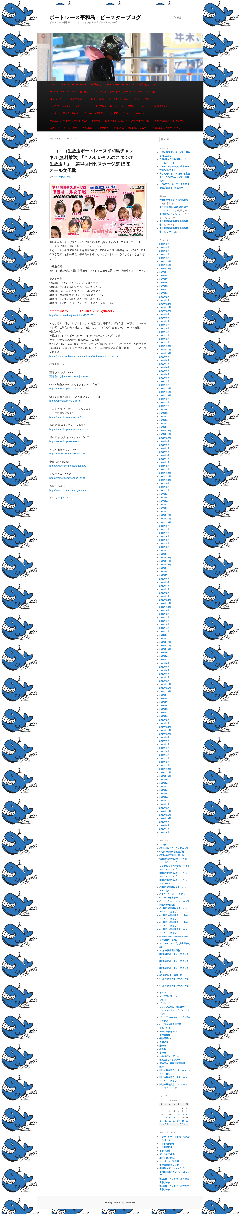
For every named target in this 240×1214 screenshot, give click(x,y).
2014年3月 (164, 758)
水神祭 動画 (70, 128)
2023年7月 (164, 364)
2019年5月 (164, 540)
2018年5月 (164, 582)
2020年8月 (164, 487)
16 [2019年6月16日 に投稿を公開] (187, 1114)
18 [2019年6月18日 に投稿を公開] (166, 1117)
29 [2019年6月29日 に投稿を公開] (183, 1121)
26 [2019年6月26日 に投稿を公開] (170, 1121)
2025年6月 (164, 282)
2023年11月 (165, 349)
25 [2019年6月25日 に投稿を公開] (166, 1121)
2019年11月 (165, 518)
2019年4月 (164, 543)
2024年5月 (164, 328)
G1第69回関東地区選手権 (171, 855)
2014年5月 (164, 751)
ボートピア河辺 (167, 1158)
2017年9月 (164, 610)
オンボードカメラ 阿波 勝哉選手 (68, 99)
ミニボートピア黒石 (169, 1161)
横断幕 (162, 1049)
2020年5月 (164, 497)
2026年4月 (164, 247)
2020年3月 (164, 504)
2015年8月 (164, 698)
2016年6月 (164, 663)
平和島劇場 (165, 1147)
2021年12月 (165, 430)
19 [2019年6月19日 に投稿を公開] (170, 1117)
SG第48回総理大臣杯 (169, 950)
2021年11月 (165, 434)
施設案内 (54, 128)
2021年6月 (164, 452)
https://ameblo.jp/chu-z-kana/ (65, 388)
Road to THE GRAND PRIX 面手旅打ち (81, 84)
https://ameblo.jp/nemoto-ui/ (64, 441)
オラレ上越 (164, 1150)
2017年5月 (164, 624)
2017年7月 (164, 617)
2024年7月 (164, 321)
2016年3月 (164, 674)
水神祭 (162, 1052)
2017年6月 (164, 621)
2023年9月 (164, 357)
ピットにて (164, 1003)
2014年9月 (164, 737)
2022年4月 (164, 416)
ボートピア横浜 (167, 1154)
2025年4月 (164, 289)
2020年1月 (164, 511)
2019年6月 (164, 536)
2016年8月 (164, 656)
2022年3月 (164, 420)
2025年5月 (164, 286)
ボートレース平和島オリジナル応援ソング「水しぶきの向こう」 (115, 113)
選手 (161, 1067)
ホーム (53, 84)
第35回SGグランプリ (169, 1060)
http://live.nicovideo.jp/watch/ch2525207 (71, 315)
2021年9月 (164, 441)
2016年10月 (165, 649)
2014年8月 (164, 741)
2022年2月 (164, 423)
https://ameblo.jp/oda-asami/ (65, 417)
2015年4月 (164, 712)
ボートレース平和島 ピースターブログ (95, 17)
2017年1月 (164, 638)
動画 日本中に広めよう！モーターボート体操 (127, 120)
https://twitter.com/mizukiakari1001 (68, 453)
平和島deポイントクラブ (171, 1168)
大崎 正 (171, 231)
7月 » (182, 1124)
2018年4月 (164, 586)
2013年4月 (164, 797)
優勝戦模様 (164, 1035)
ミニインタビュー (168, 1028)
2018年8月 (164, 571)
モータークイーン (168, 1031)
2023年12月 (165, 346)
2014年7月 (164, 744)
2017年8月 (164, 614)
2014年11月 (165, 730)
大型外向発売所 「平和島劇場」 (169, 120)
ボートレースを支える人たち (156, 106)
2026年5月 (164, 244)
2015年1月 (164, 723)
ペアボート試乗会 (142, 99)
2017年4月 (164, 628)
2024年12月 (165, 304)
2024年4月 (164, 332)
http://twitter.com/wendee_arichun (68, 490)
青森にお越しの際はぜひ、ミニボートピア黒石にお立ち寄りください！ (148, 128)
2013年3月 (164, 800)
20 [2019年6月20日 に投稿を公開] (174, 1117)
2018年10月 (165, 564)
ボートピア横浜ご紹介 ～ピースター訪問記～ (114, 106)
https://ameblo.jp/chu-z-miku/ (65, 400)
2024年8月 (164, 318)
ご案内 (162, 1000)
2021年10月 (165, 438)
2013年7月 (164, 786)
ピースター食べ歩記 (118, 99)
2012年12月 (165, 811)
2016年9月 (164, 652)
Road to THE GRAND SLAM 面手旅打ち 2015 (131, 84)
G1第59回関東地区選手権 (171, 851)
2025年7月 (164, 279)
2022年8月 (164, 402)
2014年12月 (165, 727)
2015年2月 (164, 720)
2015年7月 (164, 702)
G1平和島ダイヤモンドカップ (173, 848)
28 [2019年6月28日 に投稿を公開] (178, 1121)
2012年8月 (164, 825)
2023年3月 (164, 378)
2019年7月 (164, 533)
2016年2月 (164, 677)
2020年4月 (164, 501)
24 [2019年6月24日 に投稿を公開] (161, 1121)
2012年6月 (164, 832)
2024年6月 (164, 325)
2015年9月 (164, 695)
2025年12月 (165, 261)
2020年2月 (164, 508)
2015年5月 (164, 709)
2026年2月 (164, 254)
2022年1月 (164, 427)
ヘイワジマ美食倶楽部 (170, 1024)
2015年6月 (164, 705)
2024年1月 (164, 342)
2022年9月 (164, 399)
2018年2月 (164, 593)
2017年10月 (165, 607)
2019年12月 (165, 515)
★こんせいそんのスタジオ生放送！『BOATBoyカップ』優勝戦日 (174, 177)
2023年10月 (165, 353)
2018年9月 (164, 568)
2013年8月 (164, 783)
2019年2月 (164, 550)
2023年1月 (164, 385)
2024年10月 (165, 311)
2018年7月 (164, 575)
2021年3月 (164, 462)
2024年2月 (164, 339)
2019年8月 (164, 529)
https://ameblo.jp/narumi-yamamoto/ (69, 429)
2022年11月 (165, 392)
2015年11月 (165, 688)
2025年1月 (164, 300)
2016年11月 (165, 645)
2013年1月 (164, 808)
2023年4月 (164, 374)
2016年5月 (164, 667)
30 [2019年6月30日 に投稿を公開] (187, 1121)
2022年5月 (164, 413)
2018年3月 (164, 589)
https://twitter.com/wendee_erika (67, 477)
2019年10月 (165, 522)
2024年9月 (164, 314)
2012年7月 (164, 829)
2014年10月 (165, 734)
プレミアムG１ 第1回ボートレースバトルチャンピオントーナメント (174, 1010)
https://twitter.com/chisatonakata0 (67, 465)
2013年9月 (164, 779)
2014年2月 (164, 762)
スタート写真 (97, 99)
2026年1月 (164, 258)
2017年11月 (165, 603)
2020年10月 (165, 480)
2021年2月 (164, 466)
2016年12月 (165, 642)
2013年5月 (164, 793)
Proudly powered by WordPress (120, 1202)
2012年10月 (165, 818)
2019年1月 (164, 554)
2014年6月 (164, 748)
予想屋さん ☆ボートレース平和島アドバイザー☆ (75, 120)
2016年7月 (164, 659)
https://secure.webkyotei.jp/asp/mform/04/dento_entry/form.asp (84, 356)
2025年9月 (164, 272)
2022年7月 (164, 406)
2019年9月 (164, 526)
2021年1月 (164, 469)
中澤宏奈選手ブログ (169, 1165)
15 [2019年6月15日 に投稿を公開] (183, 1114)
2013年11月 (165, 772)
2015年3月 (164, 716)
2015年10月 (165, 691)
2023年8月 (164, 360)
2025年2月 (164, 297)
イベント (64, 498)
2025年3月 (164, 293)
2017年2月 (164, 635)
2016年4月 (164, 670)
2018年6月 (164, 579)
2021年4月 (164, 459)
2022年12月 (165, 388)
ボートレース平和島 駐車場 (64, 113)
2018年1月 (164, 596)
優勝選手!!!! (165, 1038)
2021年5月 (164, 455)
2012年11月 (165, 815)
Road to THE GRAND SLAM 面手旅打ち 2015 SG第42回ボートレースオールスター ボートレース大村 (102, 91)
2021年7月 (164, 448)
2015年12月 (165, 684)
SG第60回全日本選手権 (170, 975)
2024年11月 (165, 307)
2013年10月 (165, 776)
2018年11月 (165, 561)
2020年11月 (165, 476)
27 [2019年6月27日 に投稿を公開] (174, 1121)
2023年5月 (164, 371)
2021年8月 (164, 445)
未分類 (162, 1045)
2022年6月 (164, 409)
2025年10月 (165, 268)
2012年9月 (164, 822)
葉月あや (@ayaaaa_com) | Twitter (68, 376)
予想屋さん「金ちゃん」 (171, 214)
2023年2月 (164, 381)
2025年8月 (164, 275)
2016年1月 (164, 681)
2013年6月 (164, 790)
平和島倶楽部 (167, 1143)
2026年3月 (164, 251)
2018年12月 (165, 557)
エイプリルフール (168, 996)
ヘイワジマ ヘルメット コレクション (68, 106)
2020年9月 (164, 483)
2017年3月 (164, 631)
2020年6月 (164, 494)
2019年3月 (164, 547)
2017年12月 (165, 600)
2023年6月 (164, 367)
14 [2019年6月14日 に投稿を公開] (178, 1114)
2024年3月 (164, 335)
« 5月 (165, 1124)
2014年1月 (164, 765)
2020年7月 (164, 490)
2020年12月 (165, 473)
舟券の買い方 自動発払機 (95, 128)
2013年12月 (165, 769)
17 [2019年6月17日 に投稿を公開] (161, 1117)
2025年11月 (165, 265)
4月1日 (162, 844)
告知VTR (163, 1042)
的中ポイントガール (169, 1056)
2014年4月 (164, 755)
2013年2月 (164, 804)
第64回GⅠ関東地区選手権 (173, 1063)
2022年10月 (165, 395)
